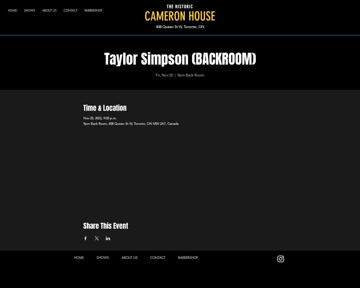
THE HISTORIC (180, 6)
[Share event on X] (97, 238)
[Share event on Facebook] (85, 238)
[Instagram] (280, 258)
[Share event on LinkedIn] (108, 238)
